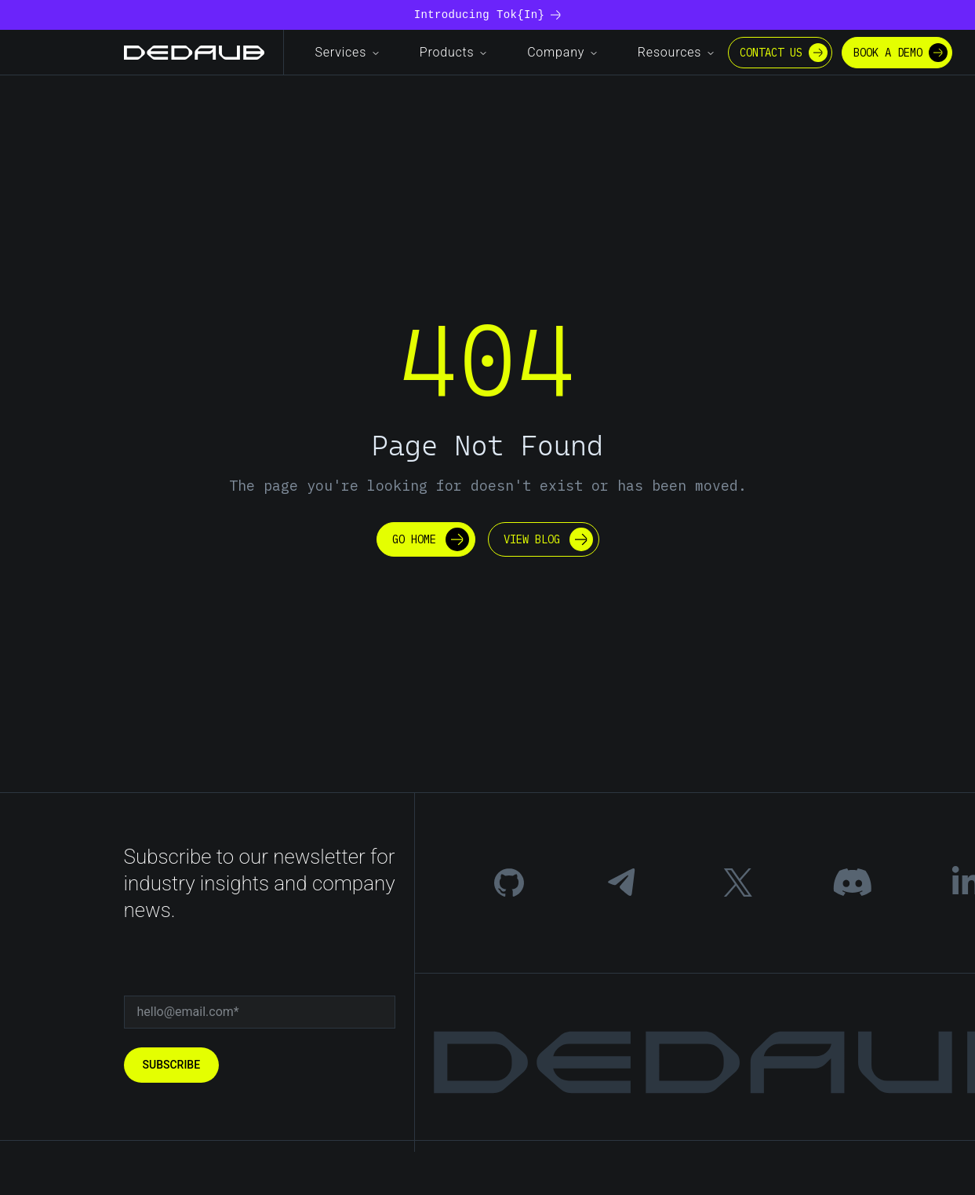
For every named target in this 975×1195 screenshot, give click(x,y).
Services (348, 52)
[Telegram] (623, 882)
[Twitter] (738, 882)
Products (454, 52)
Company (562, 52)
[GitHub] (509, 882)
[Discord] (852, 882)
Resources (676, 52)
